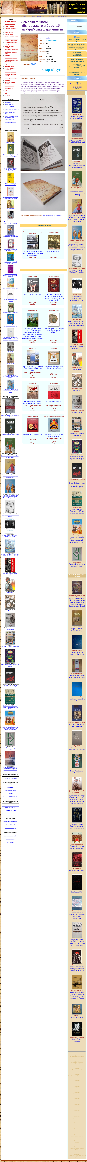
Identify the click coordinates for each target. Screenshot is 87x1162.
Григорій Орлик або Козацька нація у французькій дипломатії (54, 330)
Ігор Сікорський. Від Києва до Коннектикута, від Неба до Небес (32, 368)
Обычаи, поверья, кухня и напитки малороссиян (77, 676)
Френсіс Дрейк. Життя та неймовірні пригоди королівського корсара (10, 555)
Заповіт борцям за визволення (10, 288)
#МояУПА (10, 610)
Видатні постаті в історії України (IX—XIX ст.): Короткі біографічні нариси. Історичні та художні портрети (77, 799)
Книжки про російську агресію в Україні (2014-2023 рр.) (10, 806)
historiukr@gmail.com (77, 84)
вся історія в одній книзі (10, 122)
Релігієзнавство (9, 88)
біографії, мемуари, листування (10, 69)
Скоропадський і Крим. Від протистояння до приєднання (10, 236)
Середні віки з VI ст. (9, 104)
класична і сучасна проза (11, 36)
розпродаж (7, 80)
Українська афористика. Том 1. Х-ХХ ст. (77, 725)
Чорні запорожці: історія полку (10, 312)
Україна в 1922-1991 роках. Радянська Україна (11, 117)
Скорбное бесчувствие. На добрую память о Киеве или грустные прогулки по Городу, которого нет (77, 996)
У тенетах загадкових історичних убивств (77, 117)
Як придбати (62, 16)
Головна (23, 16)
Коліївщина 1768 (77, 892)
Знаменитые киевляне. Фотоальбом (10, 646)
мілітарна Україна (9, 66)
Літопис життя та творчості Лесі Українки (77, 749)
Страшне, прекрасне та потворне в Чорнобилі (10, 184)
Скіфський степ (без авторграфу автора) (77, 847)
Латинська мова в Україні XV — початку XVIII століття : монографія (77, 915)
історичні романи (9, 26)
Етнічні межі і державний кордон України (11, 262)
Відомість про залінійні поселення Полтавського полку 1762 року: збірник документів (10, 476)
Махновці (10, 351)
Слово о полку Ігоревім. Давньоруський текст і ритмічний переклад (77, 968)
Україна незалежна (9, 119)
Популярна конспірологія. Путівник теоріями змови (10, 435)
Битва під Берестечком (76, 870)
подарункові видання (10, 64)
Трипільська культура (10, 790)
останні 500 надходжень (10, 778)
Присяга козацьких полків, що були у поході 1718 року (10, 456)
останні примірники (10, 24)
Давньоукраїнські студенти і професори (77, 653)
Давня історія (8, 102)
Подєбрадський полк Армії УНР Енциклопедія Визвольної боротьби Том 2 (32, 253)
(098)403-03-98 (77, 87)
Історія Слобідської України (76, 772)
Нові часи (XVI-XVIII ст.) (10, 106)
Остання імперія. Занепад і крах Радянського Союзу (10, 536)
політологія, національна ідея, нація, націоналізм (11, 39)
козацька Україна (9, 34)
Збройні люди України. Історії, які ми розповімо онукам (10, 155)
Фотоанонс (7, 95)
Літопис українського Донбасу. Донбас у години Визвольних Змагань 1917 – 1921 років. (10, 769)
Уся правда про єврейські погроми (10, 300)
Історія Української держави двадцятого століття (10, 250)
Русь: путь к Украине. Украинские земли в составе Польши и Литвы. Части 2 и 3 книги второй (54, 297)
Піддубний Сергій (10, 824)
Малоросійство (10, 208)
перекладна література (11, 78)
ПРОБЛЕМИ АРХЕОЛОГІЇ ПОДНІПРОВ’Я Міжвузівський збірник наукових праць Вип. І (10, 339)
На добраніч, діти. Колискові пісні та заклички (53, 435)
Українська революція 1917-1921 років (52, 215)
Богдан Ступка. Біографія (77, 1040)
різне (6, 90)
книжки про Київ (9, 32)
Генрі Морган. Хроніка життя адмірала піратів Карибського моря (10, 391)
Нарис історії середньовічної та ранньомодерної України (10, 197)
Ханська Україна (10, 629)
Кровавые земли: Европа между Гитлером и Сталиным (33, 402)
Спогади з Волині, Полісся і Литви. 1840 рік (10, 515)
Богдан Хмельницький (10, 836)
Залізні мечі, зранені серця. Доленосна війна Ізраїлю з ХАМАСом (10, 169)
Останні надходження (37, 16)
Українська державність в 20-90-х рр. (77, 700)
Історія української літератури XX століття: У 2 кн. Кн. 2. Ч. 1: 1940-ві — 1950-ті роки (77, 942)
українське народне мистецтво (10, 83)
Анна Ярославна (10, 839)
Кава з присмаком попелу (32, 294)
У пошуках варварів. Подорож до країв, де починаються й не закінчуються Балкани (10, 728)
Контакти (53, 16)
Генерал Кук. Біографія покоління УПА (10, 574)
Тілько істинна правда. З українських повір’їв (10, 665)
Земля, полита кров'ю (53, 251)
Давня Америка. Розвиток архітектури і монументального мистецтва (10, 275)
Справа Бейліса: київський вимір (76, 629)
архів (6, 93)
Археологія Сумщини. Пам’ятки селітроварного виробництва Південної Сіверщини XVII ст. (10, 497)
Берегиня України (77, 1017)
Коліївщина (10, 592)
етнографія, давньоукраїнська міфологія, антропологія (11, 57)
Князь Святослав (10, 142)
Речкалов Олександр (10, 828)
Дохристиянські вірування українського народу (54, 367)
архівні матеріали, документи (9, 47)
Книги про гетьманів (10, 810)
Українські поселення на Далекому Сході (10, 748)
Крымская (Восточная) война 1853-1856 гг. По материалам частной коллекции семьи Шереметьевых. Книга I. (77, 602)
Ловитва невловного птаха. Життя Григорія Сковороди (10, 222)
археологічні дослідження (11, 49)
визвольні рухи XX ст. (10, 72)
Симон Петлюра (10, 842)
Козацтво (10, 793)
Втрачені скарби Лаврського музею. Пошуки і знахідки (10, 325)
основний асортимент (10, 21)
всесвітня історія (9, 86)
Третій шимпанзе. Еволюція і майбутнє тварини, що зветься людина (10, 707)
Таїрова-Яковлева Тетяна (10, 821)
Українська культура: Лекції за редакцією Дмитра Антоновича (77, 826)
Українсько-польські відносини (10, 813)
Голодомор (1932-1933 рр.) (10, 796)
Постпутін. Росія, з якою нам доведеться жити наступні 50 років (10, 686)
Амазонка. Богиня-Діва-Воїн (32, 434)
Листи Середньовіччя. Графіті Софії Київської (10, 416)
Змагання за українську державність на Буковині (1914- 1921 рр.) (10, 376)
